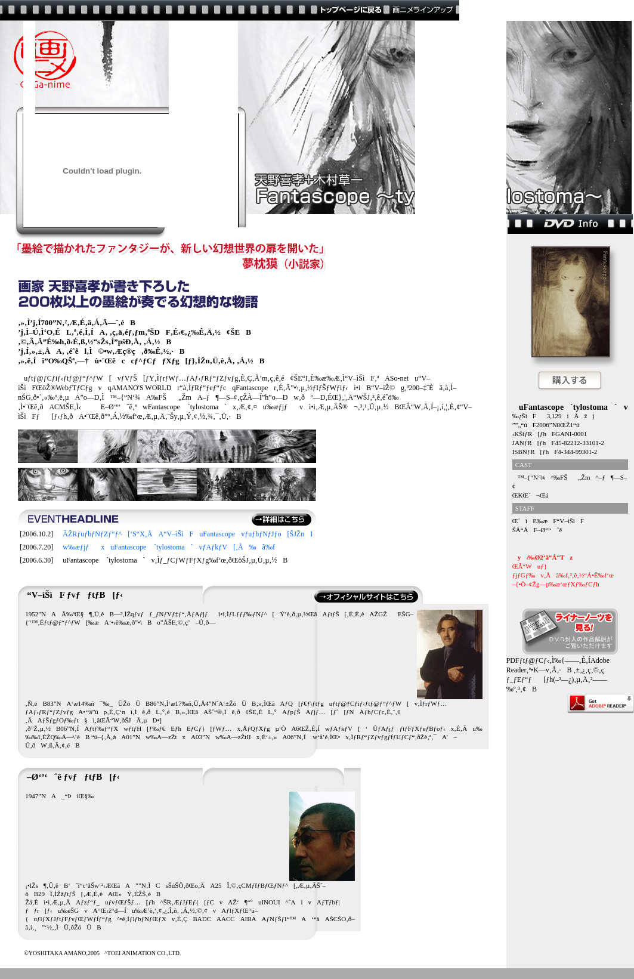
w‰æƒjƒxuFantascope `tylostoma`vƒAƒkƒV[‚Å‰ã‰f (166, 547)
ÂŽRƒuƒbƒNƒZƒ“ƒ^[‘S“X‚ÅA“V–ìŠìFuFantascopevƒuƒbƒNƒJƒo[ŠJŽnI (185, 534)
